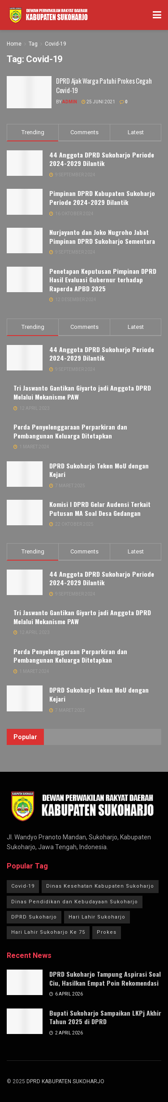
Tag (33, 44)
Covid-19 (55, 44)
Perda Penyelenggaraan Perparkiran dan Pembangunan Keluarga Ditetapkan (70, 431)
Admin (69, 101)
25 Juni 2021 (98, 101)
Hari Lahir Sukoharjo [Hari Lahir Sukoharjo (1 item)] (97, 917)
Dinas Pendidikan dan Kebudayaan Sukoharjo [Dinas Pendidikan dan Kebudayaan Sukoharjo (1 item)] (74, 902)
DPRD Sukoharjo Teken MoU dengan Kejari (99, 470)
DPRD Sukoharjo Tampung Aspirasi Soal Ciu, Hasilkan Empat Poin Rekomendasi (105, 978)
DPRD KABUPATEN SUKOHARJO (65, 1081)
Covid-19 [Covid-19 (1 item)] (22, 886)
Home (14, 44)
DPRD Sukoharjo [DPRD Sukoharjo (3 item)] (34, 917)
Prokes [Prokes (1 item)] (106, 932)
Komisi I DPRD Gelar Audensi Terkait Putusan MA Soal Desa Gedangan (100, 508)
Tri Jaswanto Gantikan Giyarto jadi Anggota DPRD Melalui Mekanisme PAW (82, 392)
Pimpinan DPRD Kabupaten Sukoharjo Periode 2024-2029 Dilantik (102, 197)
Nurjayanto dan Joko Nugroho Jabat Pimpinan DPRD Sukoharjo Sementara (102, 236)
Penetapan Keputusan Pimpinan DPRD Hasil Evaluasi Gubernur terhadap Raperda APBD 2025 (102, 279)
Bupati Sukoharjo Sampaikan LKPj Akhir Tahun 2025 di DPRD (105, 1017)
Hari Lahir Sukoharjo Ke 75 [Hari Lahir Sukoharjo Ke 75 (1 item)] (48, 932)
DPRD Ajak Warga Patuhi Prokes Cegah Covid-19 (104, 85)
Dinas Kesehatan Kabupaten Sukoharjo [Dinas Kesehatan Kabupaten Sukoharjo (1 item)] (100, 886)
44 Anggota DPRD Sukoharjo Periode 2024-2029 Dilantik (101, 159)
